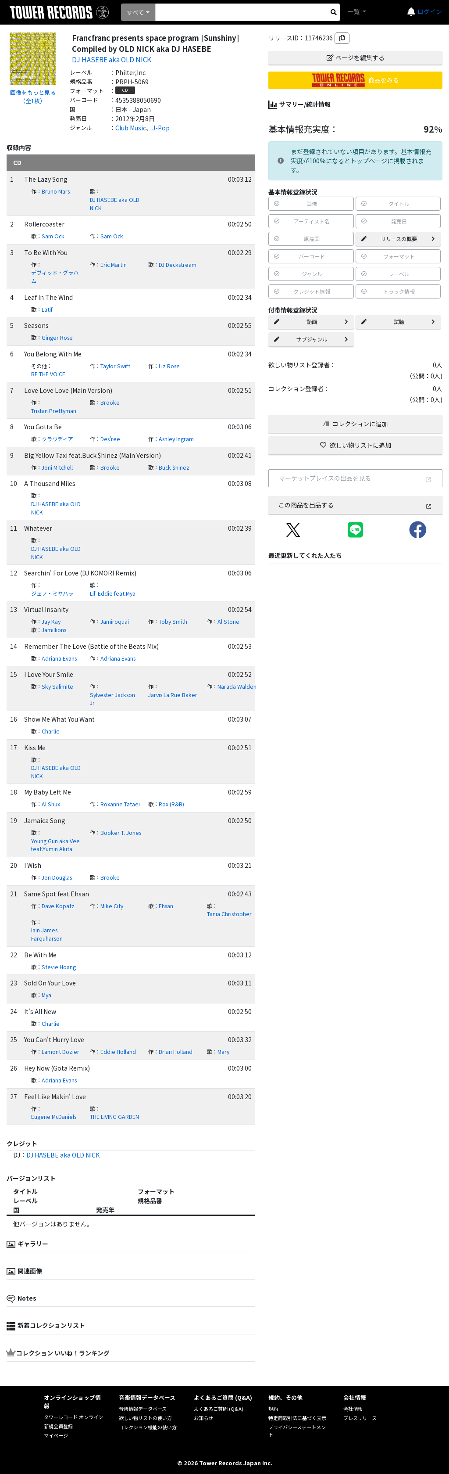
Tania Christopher (229, 914)
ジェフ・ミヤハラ (52, 593)
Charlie (51, 731)
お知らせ (203, 1417)
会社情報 (353, 1408)
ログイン (429, 11)
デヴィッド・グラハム (54, 277)
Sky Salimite (57, 686)
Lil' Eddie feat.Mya (112, 593)
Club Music (130, 127)
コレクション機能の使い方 (148, 1427)
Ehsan (166, 906)
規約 (273, 1408)
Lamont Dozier (60, 1052)
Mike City (111, 906)
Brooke (110, 402)
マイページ (56, 1435)
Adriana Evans (59, 658)
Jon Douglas (57, 877)
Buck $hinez (174, 467)
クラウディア (57, 439)
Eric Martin (113, 265)
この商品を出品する (355, 504)
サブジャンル (311, 339)
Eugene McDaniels (53, 1117)
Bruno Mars (56, 191)
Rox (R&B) (171, 804)
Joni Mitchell (57, 467)
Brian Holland (175, 1052)
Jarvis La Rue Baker (172, 695)
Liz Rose (169, 366)
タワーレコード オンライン (73, 1416)
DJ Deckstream (177, 265)
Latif (47, 309)
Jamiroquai (114, 622)
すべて (135, 12)
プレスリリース (360, 1417)
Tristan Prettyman (53, 411)
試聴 (398, 321)
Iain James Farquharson (47, 934)
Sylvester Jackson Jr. (112, 699)
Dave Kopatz (58, 906)
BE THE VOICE (48, 374)
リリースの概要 (398, 238)
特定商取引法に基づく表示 (297, 1417)
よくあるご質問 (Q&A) (218, 1408)
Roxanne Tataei (120, 804)
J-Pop (161, 127)
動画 (311, 321)
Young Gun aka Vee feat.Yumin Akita (55, 845)
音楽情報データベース (143, 1408)
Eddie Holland (118, 1052)
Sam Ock (53, 236)
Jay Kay (51, 622)
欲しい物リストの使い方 (145, 1417)
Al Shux (51, 804)
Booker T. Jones (120, 833)
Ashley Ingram (176, 439)
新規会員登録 (58, 1426)
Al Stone (228, 622)
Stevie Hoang (59, 967)
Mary (223, 1052)
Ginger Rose (57, 338)
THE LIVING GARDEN (114, 1117)
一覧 (354, 11)
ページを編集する (356, 57)
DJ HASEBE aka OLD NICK (111, 59)
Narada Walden (237, 686)
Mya (46, 995)
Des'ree (110, 439)
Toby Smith (173, 622)
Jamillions (54, 630)
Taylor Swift (115, 366)
